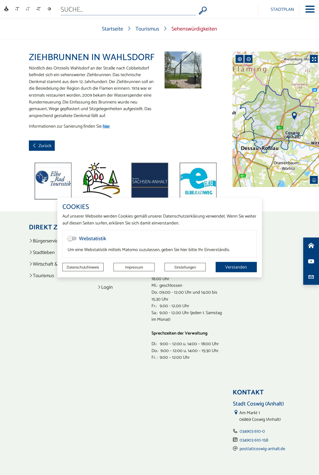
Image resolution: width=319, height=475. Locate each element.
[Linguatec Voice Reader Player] (6, 9)
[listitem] (115, 287)
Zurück (42, 146)
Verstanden (236, 267)
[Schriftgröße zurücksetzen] (27, 9)
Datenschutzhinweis (83, 267)
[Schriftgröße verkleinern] (17, 9)
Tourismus (147, 29)
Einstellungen (185, 267)
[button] (43, 181)
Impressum (134, 267)
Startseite (112, 29)
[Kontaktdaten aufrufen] (311, 277)
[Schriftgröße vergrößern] (38, 9)
